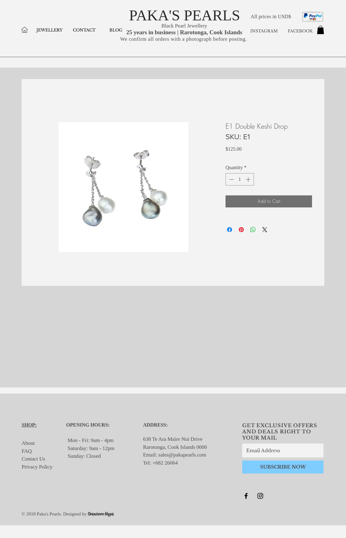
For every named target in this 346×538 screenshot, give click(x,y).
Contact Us (33, 459)
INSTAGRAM (264, 31)
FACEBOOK (299, 31)
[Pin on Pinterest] (241, 229)
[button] (320, 30)
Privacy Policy (37, 467)
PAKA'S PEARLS (184, 15)
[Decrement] (230, 179)
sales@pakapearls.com (182, 455)
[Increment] (248, 179)
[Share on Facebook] (229, 229)
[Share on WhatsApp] (253, 229)
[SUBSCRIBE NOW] (282, 467)
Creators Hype (101, 514)
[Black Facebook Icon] (246, 496)
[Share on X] (264, 229)
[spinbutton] (239, 179)
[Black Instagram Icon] (260, 496)
